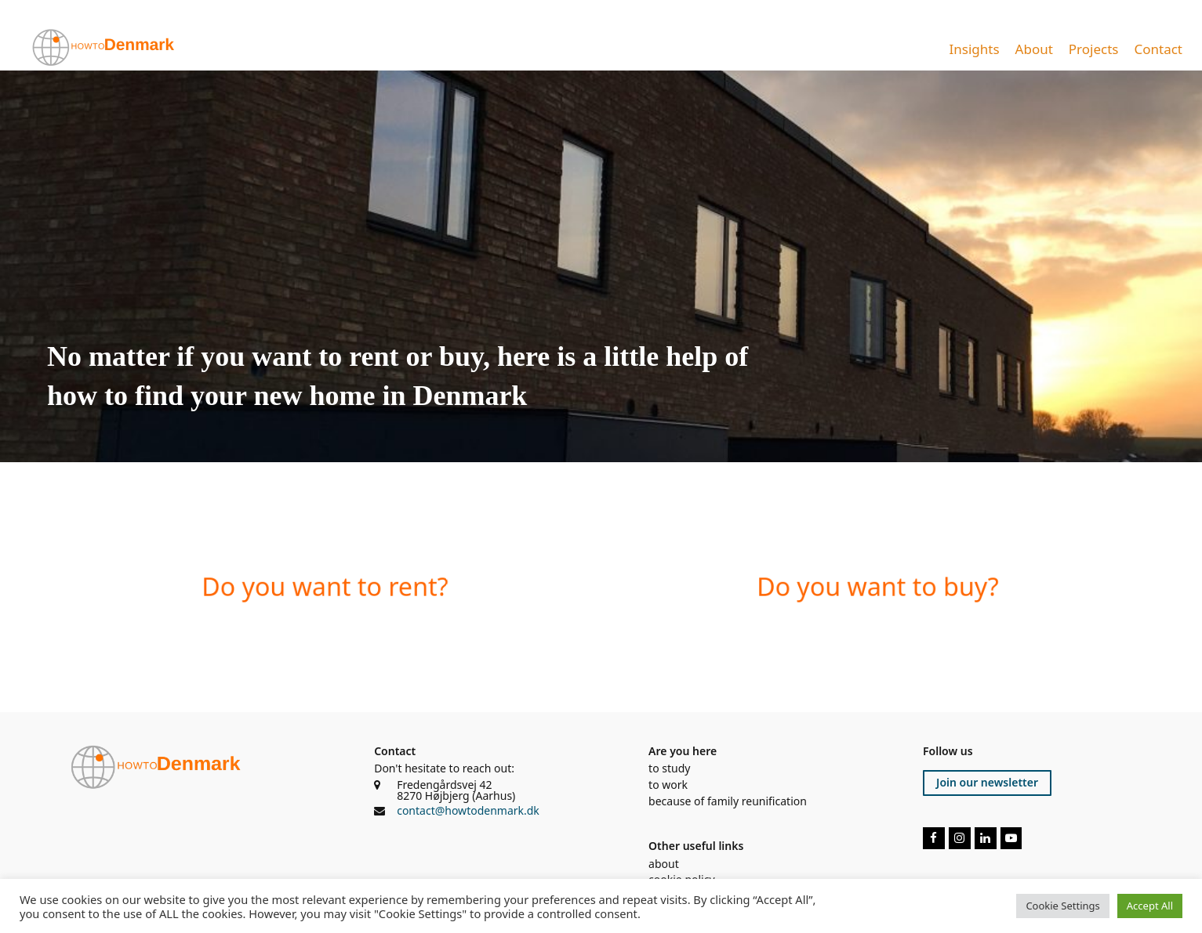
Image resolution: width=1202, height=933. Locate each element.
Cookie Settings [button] (1062, 906)
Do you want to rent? (325, 586)
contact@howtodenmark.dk (468, 810)
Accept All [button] (1150, 906)
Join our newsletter (987, 782)
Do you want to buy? (877, 586)
